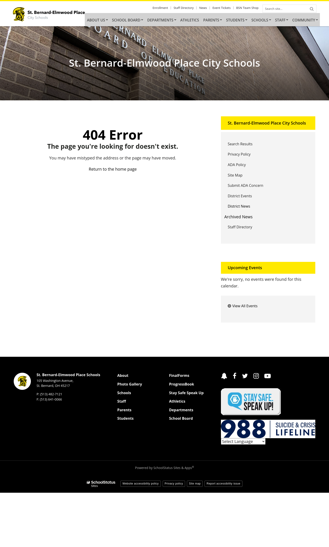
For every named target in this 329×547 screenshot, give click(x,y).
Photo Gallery (129, 384)
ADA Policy (237, 164)
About (122, 375)
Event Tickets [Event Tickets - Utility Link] (224, 8)
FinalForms (179, 375)
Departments (181, 409)
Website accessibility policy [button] (140, 483)
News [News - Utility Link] (206, 8)
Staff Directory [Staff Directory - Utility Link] (189, 8)
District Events (240, 195)
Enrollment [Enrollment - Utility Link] (166, 8)
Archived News (238, 216)
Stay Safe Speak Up (186, 392)
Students (125, 418)
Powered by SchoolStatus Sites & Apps (164, 468)
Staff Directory (240, 226)
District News (239, 206)
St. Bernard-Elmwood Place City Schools (267, 123)
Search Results (240, 143)
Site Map (235, 175)
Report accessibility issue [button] (223, 483)
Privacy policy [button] (174, 483)
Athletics (177, 401)
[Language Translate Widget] (243, 441)
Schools (124, 392)
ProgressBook (181, 384)
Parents (124, 409)
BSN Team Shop (248, 8)
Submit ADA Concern (245, 185)
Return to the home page (113, 169)
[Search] (311, 9)
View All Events (244, 305)
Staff (121, 401)
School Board (181, 418)
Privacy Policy (239, 154)
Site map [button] (195, 483)
